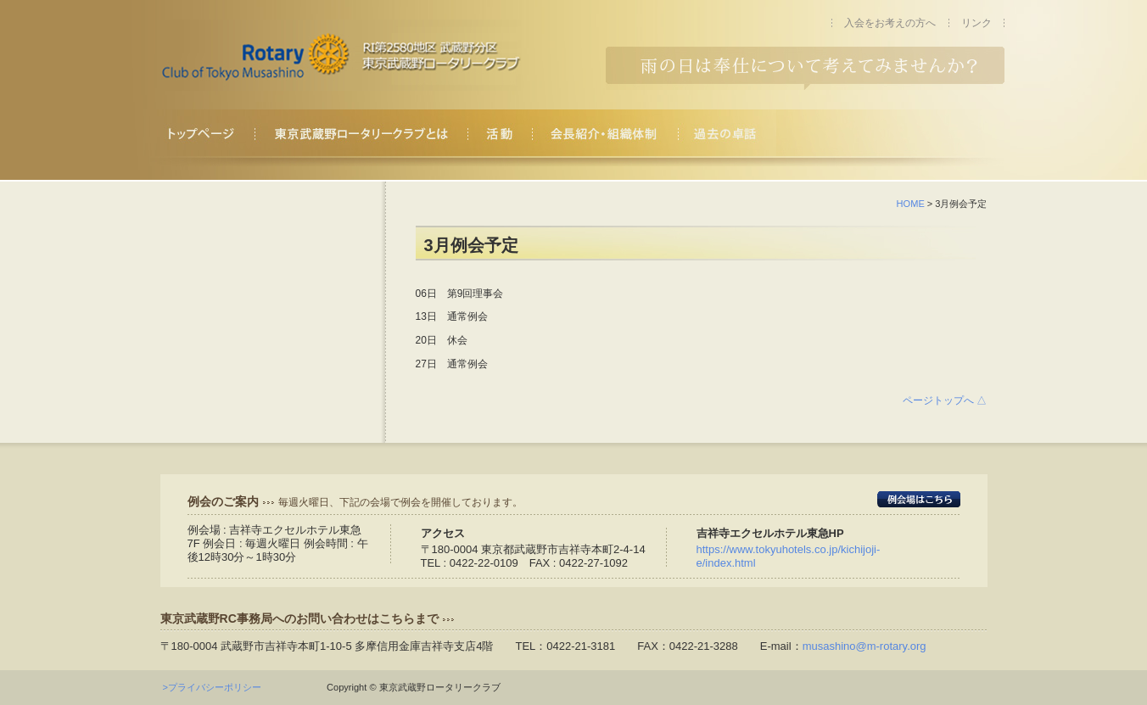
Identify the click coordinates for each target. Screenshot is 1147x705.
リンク (976, 23)
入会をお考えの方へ (890, 23)
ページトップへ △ (945, 400)
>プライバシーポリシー (217, 687)
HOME (911, 204)
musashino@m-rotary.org (864, 646)
